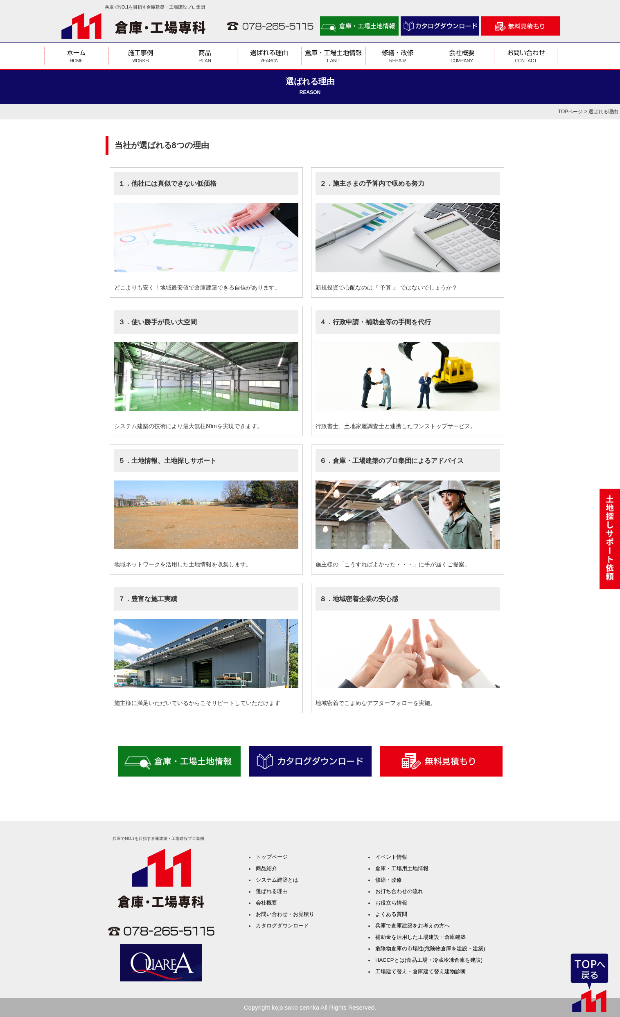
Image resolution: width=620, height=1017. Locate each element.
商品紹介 (266, 868)
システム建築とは (277, 880)
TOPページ (570, 111)
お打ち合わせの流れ (399, 891)
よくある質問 (391, 914)
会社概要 (266, 903)
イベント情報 (391, 857)
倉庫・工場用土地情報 (401, 868)
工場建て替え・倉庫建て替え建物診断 (420, 971)
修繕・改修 (388, 880)
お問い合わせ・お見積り (285, 914)
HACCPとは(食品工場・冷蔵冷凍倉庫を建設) (428, 960)
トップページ (272, 857)
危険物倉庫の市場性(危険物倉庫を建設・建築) (430, 948)
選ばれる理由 (272, 891)
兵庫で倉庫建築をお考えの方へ (412, 926)
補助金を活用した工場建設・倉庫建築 (420, 937)
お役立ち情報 (391, 903)
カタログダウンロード (282, 926)
